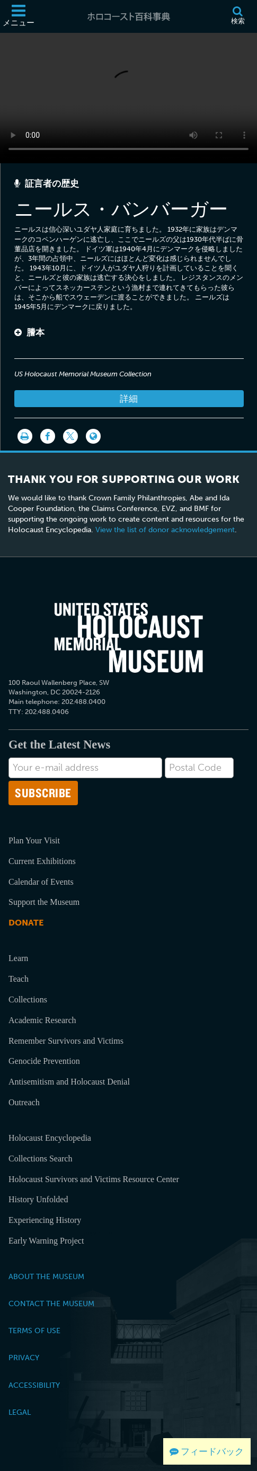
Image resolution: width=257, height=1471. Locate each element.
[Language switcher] (93, 436)
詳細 (129, 398)
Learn (18, 958)
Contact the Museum (51, 1303)
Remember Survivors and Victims (65, 1040)
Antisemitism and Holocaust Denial (69, 1081)
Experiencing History (44, 1220)
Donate (25, 923)
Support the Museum (43, 901)
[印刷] (24, 436)
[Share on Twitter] (70, 436)
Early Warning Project (46, 1240)
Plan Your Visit (34, 840)
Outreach (24, 1102)
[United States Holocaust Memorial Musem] (129, 638)
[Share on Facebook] (47, 436)
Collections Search (40, 1158)
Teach (18, 978)
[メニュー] (18, 16)
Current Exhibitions (42, 861)
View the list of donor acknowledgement (165, 529)
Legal (19, 1412)
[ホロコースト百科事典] (128, 16)
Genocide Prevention (44, 1060)
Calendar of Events (41, 881)
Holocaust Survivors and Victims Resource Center (93, 1179)
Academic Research (42, 1020)
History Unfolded (38, 1199)
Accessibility (34, 1385)
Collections (27, 999)
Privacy (23, 1357)
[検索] (238, 16)
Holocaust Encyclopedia (49, 1137)
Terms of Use (34, 1330)
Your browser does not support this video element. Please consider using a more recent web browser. (128, 96)
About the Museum (46, 1276)
